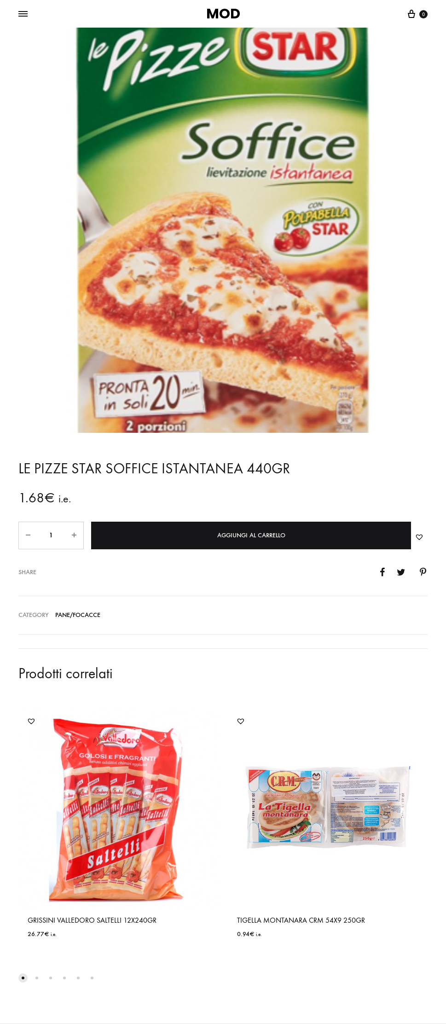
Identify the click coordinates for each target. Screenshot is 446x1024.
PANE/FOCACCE (77, 615)
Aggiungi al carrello (251, 535)
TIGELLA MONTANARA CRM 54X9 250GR (301, 920)
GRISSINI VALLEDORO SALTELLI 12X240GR (92, 920)
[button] (419, 537)
